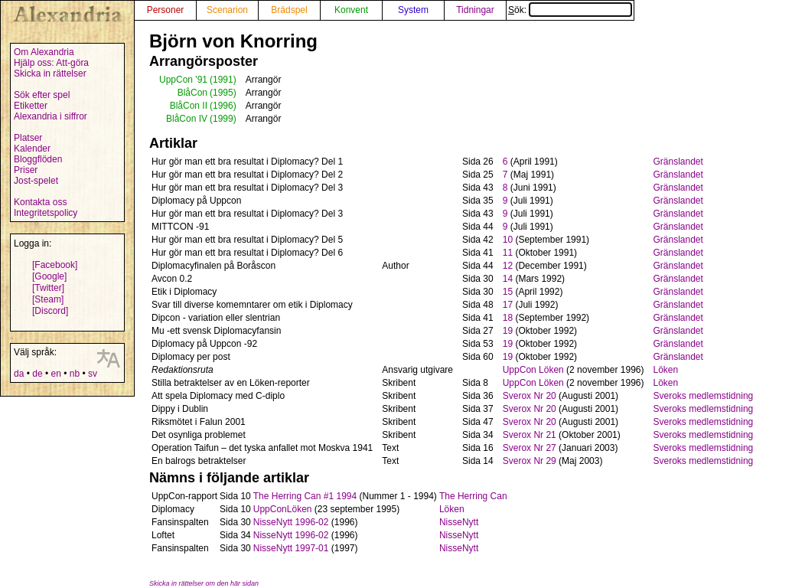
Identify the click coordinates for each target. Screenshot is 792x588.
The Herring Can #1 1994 (305, 496)
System (413, 10)
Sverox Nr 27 (529, 448)
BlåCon (192, 92)
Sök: (570, 10)
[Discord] (50, 310)
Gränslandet (678, 161)
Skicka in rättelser (50, 73)
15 (508, 291)
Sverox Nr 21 (529, 435)
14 (508, 278)
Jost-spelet (36, 180)
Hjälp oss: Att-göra (51, 62)
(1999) (223, 118)
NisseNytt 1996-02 (291, 522)
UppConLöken (282, 509)
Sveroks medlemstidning (703, 395)
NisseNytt (458, 522)
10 (508, 239)
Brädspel (289, 10)
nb (75, 373)
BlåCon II (188, 105)
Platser (28, 137)
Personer (165, 10)
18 (508, 317)
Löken (666, 369)
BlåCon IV (186, 118)
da (19, 373)
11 (508, 252)
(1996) (223, 105)
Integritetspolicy (45, 212)
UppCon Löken (533, 369)
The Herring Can (473, 496)
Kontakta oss (40, 202)
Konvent (351, 10)
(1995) (223, 92)
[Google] (49, 276)
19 (508, 330)
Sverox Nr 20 (529, 395)
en (55, 373)
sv (92, 373)
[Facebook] (54, 265)
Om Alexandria (44, 52)
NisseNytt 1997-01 (291, 548)
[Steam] (48, 299)
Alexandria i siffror (50, 116)
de (37, 373)
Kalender (32, 148)
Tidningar (475, 10)
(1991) (223, 79)
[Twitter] (48, 288)
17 (508, 304)
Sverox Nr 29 (529, 461)
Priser (25, 170)
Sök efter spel (42, 95)
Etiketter (30, 105)
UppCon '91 (183, 79)
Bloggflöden (38, 159)
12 (508, 265)
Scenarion (227, 10)
